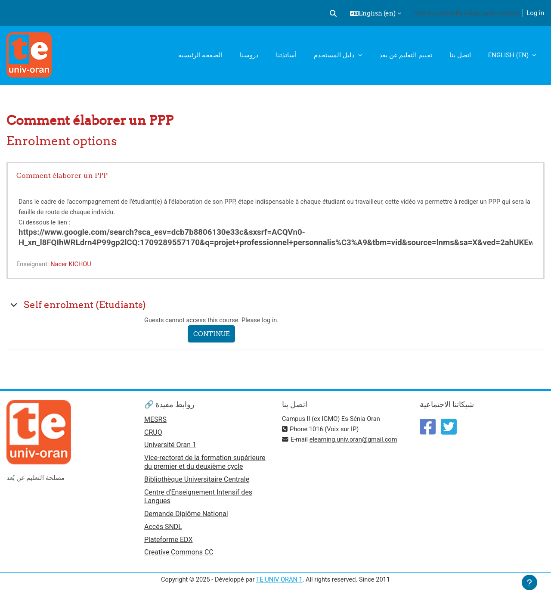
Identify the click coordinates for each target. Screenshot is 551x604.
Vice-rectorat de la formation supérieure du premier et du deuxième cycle (205, 463)
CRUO (153, 433)
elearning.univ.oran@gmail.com (355, 439)
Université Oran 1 (170, 446)
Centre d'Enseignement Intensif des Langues (198, 497)
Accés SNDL (163, 528)
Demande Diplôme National (186, 515)
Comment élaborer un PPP (62, 175)
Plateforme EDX (168, 541)
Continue (213, 334)
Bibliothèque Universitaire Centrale (196, 480)
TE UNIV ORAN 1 (279, 581)
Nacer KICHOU (72, 264)
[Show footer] (529, 582)
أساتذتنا (286, 55)
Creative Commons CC (179, 555)
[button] (333, 13)
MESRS (155, 420)
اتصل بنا (460, 55)
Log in (535, 13)
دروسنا (249, 55)
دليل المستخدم (335, 55)
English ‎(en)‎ (509, 55)
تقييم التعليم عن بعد (405, 55)
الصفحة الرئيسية (200, 55)
